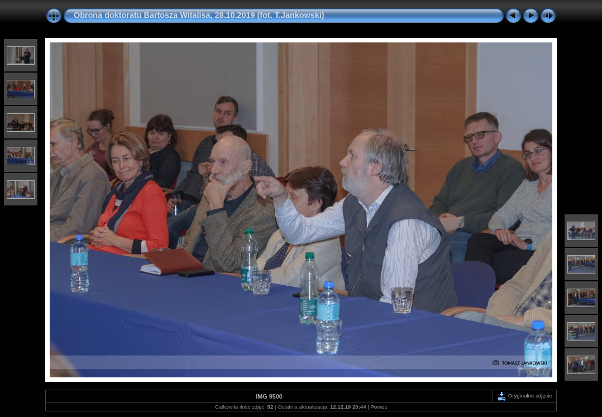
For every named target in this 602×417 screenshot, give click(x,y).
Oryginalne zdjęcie (524, 395)
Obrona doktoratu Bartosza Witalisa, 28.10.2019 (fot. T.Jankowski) (199, 15)
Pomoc (378, 407)
